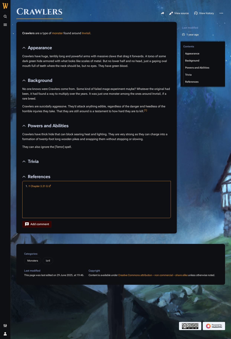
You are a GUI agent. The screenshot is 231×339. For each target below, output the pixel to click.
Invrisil (86, 33)
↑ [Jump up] (29, 186)
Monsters (32, 260)
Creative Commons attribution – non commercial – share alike (153, 275)
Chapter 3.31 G (39, 186)
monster (57, 33)
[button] (36, 224)
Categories (30, 253)
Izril (48, 260)
